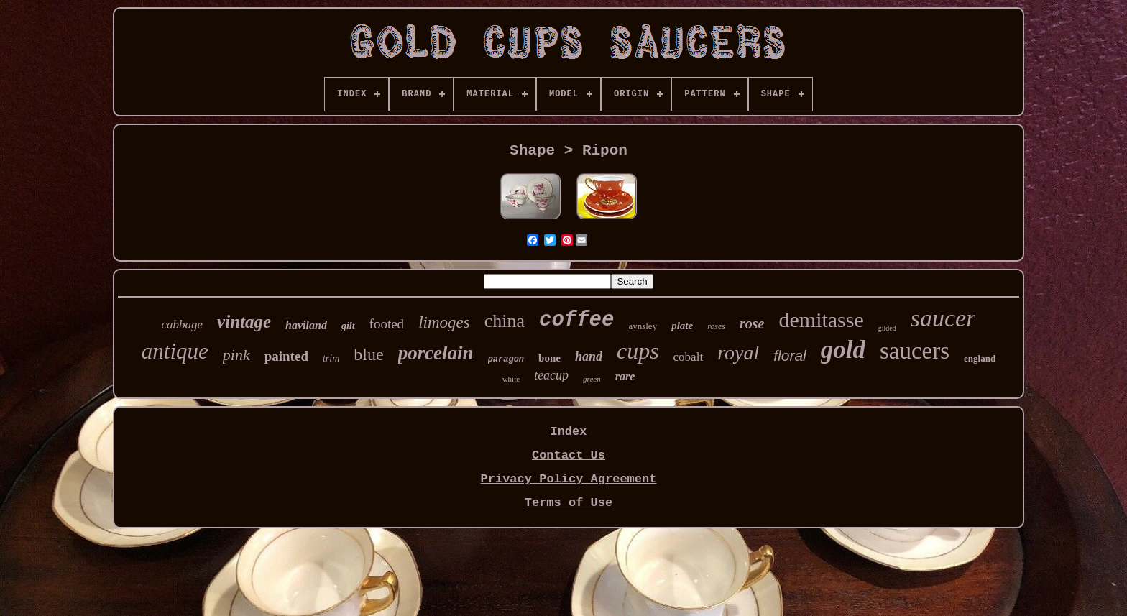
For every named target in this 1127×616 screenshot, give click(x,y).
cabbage (182, 324)
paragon (506, 359)
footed (387, 323)
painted (286, 356)
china (504, 321)
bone (549, 358)
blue (368, 354)
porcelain (436, 353)
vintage (244, 321)
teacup (551, 375)
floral (789, 355)
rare (625, 376)
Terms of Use (568, 503)
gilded (887, 328)
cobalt (688, 357)
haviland (306, 325)
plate (682, 325)
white (511, 378)
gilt (348, 326)
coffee (576, 320)
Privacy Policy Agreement (569, 479)
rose (752, 323)
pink (236, 355)
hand (588, 356)
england (979, 358)
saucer (943, 318)
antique (175, 351)
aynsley (642, 326)
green (592, 378)
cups (638, 351)
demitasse (820, 319)
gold (843, 350)
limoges (444, 322)
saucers (914, 351)
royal (738, 352)
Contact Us (568, 455)
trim (331, 358)
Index (568, 431)
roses (716, 326)
